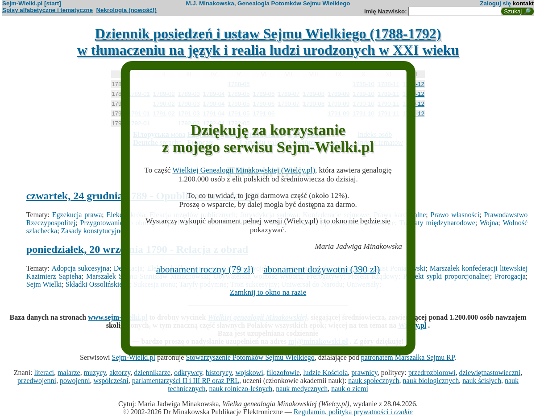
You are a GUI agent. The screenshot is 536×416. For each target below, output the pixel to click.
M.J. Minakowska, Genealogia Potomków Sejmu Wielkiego (268, 3)
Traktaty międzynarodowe (437, 223)
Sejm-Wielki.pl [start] (31, 3)
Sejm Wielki (44, 284)
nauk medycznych (302, 388)
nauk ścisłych (481, 380)
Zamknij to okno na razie (268, 292)
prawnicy (364, 372)
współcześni (111, 380)
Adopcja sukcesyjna (80, 268)
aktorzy (119, 372)
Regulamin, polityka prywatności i (353, 412)
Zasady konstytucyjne (92, 231)
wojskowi (249, 372)
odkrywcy (188, 372)
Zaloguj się (495, 3)
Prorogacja (509, 276)
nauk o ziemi (349, 388)
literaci (44, 372)
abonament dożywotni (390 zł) (321, 269)
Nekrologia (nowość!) (126, 10)
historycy (219, 372)
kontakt (523, 3)
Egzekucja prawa (77, 214)
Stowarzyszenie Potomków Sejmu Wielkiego (250, 357)
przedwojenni (36, 380)
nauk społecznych (373, 380)
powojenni (75, 380)
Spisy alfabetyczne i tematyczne (47, 10)
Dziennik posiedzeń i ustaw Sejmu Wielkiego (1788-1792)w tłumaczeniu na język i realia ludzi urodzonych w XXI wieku (268, 41)
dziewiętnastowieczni (489, 372)
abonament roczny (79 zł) (205, 269)
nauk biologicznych (431, 380)
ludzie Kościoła (325, 372)
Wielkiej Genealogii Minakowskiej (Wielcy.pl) (243, 170)
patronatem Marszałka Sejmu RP (407, 357)
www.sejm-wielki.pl (117, 317)
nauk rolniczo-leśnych (241, 388)
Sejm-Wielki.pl (133, 357)
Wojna (489, 223)
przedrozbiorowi (432, 372)
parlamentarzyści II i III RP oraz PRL (185, 380)
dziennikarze (152, 372)
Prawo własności (454, 214)
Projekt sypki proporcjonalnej (446, 276)
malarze (69, 372)
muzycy (95, 372)
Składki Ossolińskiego (98, 284)
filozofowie (283, 372)
